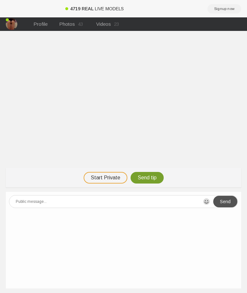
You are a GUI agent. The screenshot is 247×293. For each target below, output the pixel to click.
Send (225, 201)
